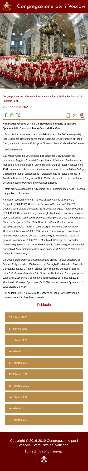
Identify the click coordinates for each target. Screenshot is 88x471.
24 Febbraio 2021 (19, 397)
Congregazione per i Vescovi (18, 96)
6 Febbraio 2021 (18, 328)
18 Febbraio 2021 (19, 385)
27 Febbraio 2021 (19, 419)
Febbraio (71, 96)
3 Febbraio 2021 (18, 317)
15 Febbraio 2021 (19, 374)
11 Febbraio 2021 (19, 362)
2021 (61, 96)
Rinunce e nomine (46, 96)
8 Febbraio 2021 (18, 340)
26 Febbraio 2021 (19, 408)
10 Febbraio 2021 (19, 351)
